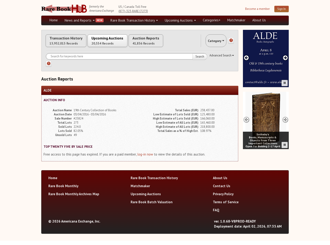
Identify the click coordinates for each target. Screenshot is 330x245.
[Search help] (48, 68)
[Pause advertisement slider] (284, 83)
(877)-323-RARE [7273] (133, 11)
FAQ (216, 214)
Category (212, 42)
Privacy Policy (223, 198)
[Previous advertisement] (246, 58)
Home (54, 20)
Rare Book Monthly (63, 190)
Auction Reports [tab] (169, 43)
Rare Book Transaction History (134, 20)
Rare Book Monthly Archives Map (73, 198)
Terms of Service (226, 206)
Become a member (257, 9)
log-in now (145, 158)
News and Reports (80, 20)
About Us (259, 20)
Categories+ (211, 20)
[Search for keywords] (126, 61)
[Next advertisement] (285, 58)
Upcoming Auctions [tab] (121, 43)
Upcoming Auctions (180, 20)
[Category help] (231, 43)
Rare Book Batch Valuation (152, 206)
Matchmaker (236, 20)
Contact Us (221, 190)
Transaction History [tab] (70, 43)
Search (199, 61)
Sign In (281, 9)
